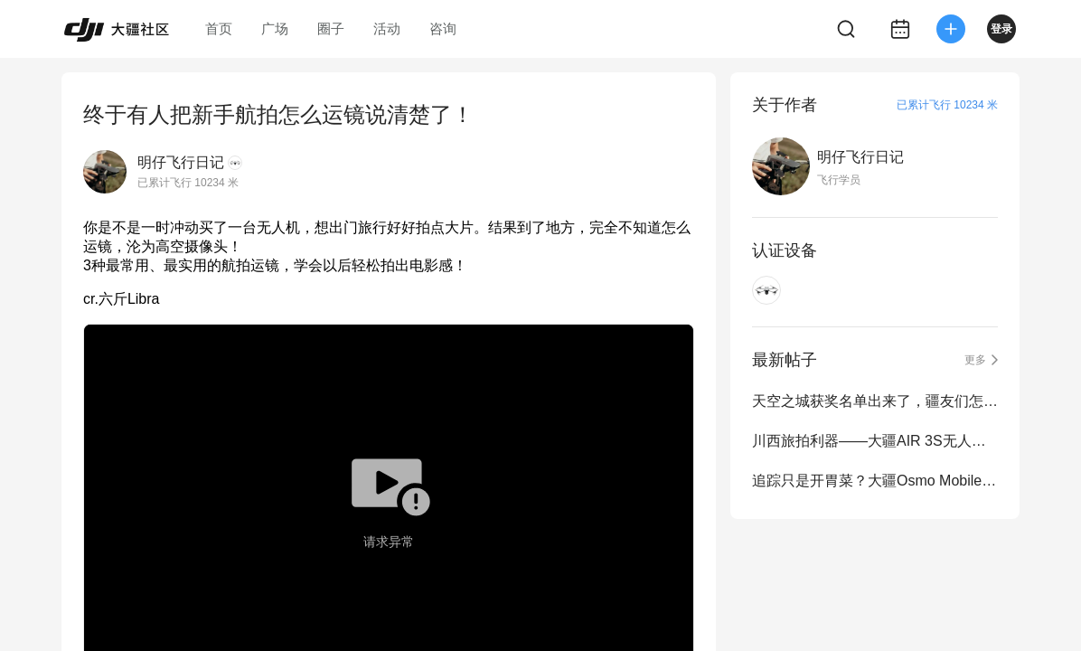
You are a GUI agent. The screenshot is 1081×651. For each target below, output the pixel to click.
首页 (218, 28)
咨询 (442, 28)
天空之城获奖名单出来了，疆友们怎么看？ (875, 401)
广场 (274, 28)
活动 (386, 28)
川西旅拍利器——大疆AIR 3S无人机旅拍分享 (875, 440)
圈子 (330, 28)
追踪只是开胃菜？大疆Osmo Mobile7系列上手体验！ (875, 480)
